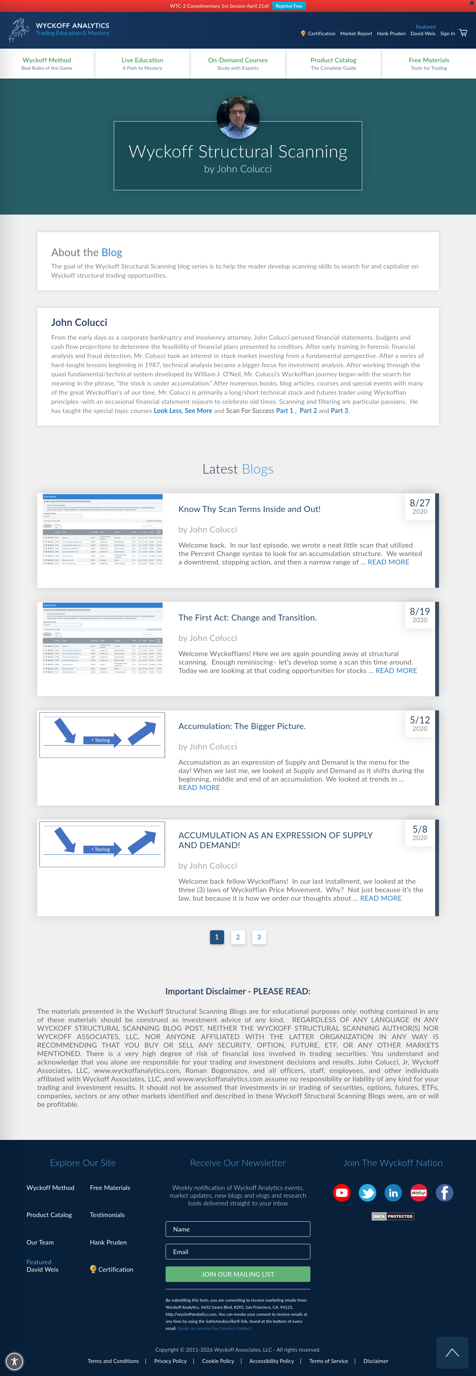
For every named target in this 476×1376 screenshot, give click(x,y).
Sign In (447, 33)
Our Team (40, 1242)
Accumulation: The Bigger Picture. (242, 726)
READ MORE (388, 561)
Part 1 (283, 410)
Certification (321, 33)
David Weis (422, 33)
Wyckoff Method (50, 1187)
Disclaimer (376, 1361)
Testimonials (107, 1214)
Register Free (289, 6)
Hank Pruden (391, 33)
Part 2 (307, 410)
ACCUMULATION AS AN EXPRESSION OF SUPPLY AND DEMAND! (276, 840)
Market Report (356, 33)
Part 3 (339, 410)
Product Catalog (49, 1214)
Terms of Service (328, 1361)
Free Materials (110, 1187)
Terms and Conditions (113, 1361)
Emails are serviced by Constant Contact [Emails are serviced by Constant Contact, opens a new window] (214, 1328)
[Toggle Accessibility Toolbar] (14, 1361)
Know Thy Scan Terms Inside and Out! (250, 509)
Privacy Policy (170, 1361)
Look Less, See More (183, 410)
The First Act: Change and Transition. (248, 617)
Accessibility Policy (271, 1361)
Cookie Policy (218, 1361)
